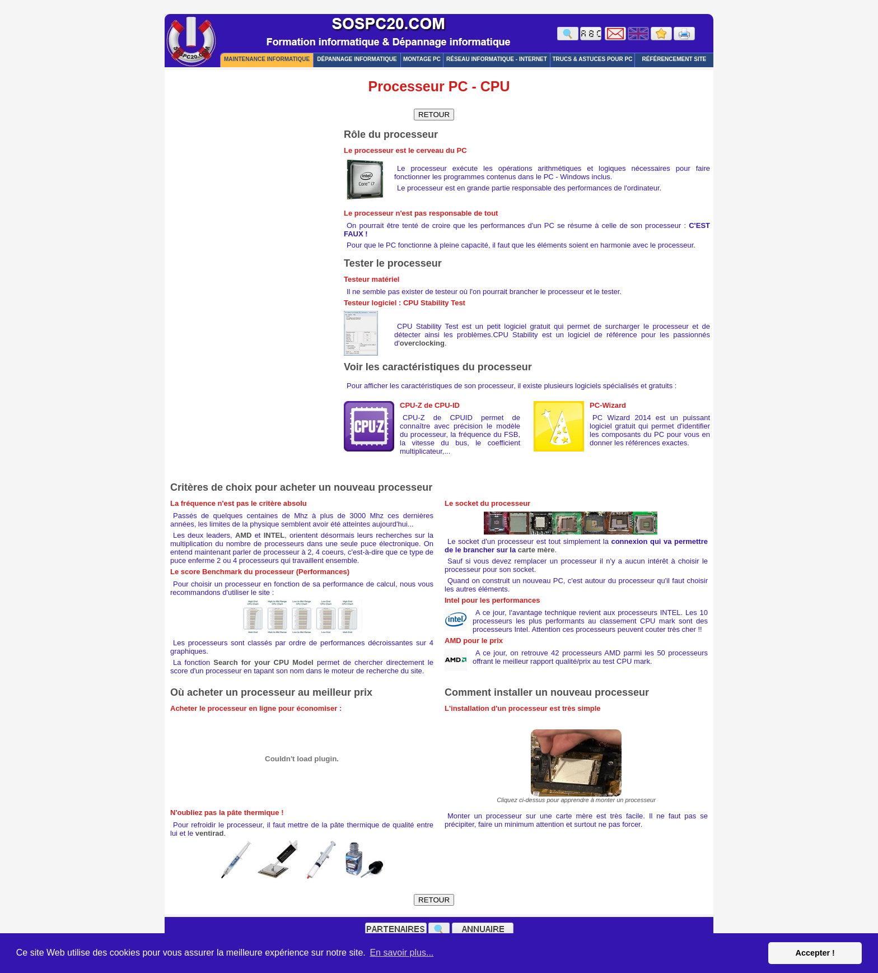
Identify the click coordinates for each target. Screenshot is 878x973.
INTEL (274, 535)
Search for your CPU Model (263, 662)
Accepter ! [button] (814, 952)
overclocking (422, 343)
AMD (243, 535)
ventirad (209, 833)
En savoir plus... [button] (401, 952)
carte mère (536, 550)
